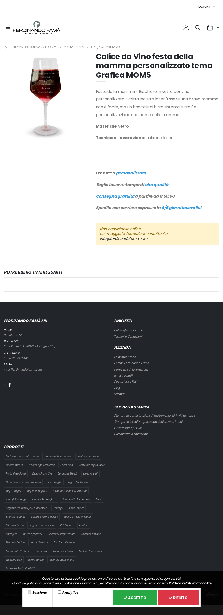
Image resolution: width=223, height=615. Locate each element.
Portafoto (11, 534)
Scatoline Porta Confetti (20, 568)
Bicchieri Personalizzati (35, 47)
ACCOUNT (204, 6)
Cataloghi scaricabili (128, 330)
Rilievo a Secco (15, 525)
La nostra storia (125, 357)
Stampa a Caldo (15, 516)
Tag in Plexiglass (37, 491)
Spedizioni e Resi (125, 381)
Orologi (83, 525)
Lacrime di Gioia (63, 551)
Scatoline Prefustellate (61, 534)
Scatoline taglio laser (91, 465)
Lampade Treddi (67, 473)
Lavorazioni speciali (128, 427)
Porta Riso (66, 465)
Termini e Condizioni (128, 336)
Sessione (39, 592)
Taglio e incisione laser (77, 516)
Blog (117, 387)
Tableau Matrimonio (91, 551)
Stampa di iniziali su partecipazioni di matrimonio (149, 421)
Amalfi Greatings (16, 499)
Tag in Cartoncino (78, 482)
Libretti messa (14, 465)
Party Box (41, 551)
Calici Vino (74, 47)
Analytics (70, 592)
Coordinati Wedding (18, 551)
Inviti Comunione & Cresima (70, 491)
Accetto (135, 597)
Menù (99, 499)
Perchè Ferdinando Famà (131, 363)
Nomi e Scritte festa (44, 499)
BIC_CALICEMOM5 (105, 47)
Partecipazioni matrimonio (22, 456)
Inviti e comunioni (88, 456)
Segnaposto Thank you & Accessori (26, 508)
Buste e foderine (32, 534)
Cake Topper (76, 508)
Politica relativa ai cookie (189, 583)
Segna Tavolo (36, 559)
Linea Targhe (54, 482)
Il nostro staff (123, 375)
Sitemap (120, 394)
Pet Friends (66, 525)
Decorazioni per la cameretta (23, 482)
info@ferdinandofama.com (123, 238)
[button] (198, 28)
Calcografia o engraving (131, 434)
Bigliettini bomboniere (58, 456)
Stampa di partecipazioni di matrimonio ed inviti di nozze (154, 415)
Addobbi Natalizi (91, 534)
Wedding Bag (14, 559)
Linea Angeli (90, 473)
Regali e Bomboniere (41, 525)
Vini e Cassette (39, 542)
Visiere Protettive (42, 473)
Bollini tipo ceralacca (42, 465)
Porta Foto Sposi (16, 473)
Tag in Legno (13, 491)
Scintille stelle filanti (62, 559)
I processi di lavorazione (131, 369)
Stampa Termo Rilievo (44, 516)
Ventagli (58, 508)
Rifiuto (178, 597)
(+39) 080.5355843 (17, 357)
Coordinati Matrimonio (76, 499)
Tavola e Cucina (15, 542)
